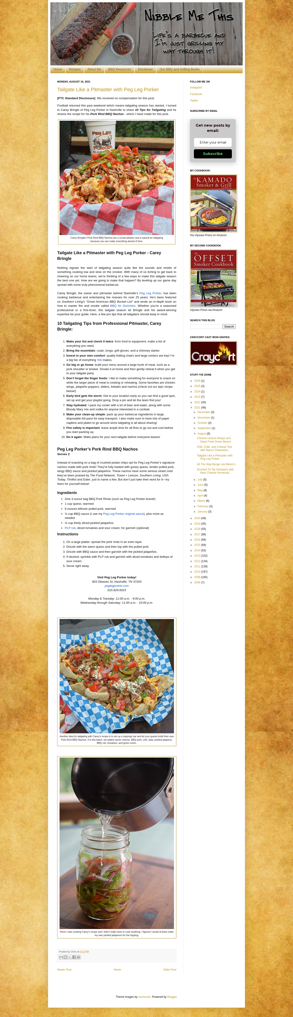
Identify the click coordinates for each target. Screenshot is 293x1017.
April (201, 495)
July (200, 479)
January (203, 511)
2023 (197, 396)
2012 (197, 561)
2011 (197, 566)
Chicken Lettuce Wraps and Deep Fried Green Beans (214, 440)
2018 (197, 529)
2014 (197, 550)
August (202, 433)
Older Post (169, 969)
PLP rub (70, 528)
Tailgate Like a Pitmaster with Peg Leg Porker (108, 89)
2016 (197, 539)
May (200, 490)
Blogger (172, 996)
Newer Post (64, 969)
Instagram (196, 87)
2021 (197, 407)
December (204, 412)
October (203, 422)
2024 (197, 391)
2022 (197, 402)
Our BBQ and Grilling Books (180, 69)
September (205, 428)
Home (58, 69)
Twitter (194, 100)
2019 (197, 523)
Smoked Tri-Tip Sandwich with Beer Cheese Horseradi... (215, 471)
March (202, 500)
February (203, 506)
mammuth (144, 996)
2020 (197, 518)
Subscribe (213, 154)
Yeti (99, 360)
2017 (197, 534)
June (201, 484)
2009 (197, 577)
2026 (197, 380)
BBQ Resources (119, 69)
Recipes (75, 69)
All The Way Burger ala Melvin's (216, 464)
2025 (197, 386)
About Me (94, 69)
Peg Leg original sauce (123, 513)
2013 (197, 555)
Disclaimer (145, 69)
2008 (197, 582)
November (204, 417)
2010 (197, 571)
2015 (197, 545)
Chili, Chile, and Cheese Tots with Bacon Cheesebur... (214, 448)
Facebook (196, 94)
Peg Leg (150, 293)
